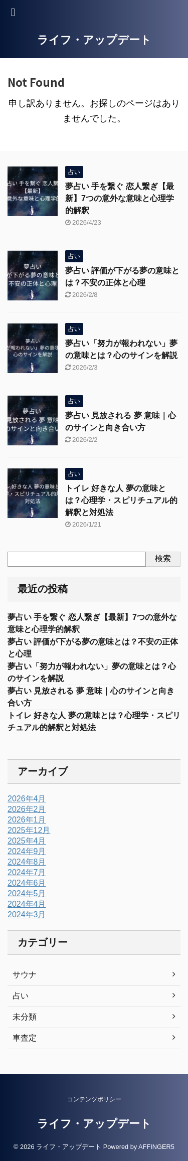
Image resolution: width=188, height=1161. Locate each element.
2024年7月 (27, 872)
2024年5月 (27, 893)
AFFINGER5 (156, 1146)
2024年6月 (27, 883)
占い (21, 995)
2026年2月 (27, 809)
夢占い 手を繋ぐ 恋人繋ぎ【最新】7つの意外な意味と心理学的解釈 (119, 198)
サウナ (25, 974)
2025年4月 (27, 841)
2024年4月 (27, 904)
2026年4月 (27, 798)
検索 (163, 558)
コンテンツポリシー (94, 1099)
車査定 (25, 1038)
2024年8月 (27, 862)
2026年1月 (27, 819)
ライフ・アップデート (94, 40)
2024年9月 (27, 851)
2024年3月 (27, 914)
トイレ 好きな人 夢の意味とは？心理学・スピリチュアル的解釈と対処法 (121, 500)
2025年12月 (29, 830)
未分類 (25, 1017)
